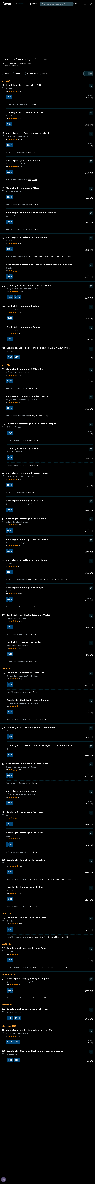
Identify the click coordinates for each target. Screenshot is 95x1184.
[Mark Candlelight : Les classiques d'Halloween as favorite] (91, 1010)
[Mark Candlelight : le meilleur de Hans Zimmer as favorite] (91, 238)
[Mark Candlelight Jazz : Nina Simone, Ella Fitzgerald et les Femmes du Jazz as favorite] (91, 746)
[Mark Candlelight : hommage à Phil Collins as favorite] (91, 86)
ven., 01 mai (33, 692)
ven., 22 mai (32, 152)
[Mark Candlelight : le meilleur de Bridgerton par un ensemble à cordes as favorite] (91, 265)
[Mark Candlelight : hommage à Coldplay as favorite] (91, 328)
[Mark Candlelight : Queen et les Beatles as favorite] (91, 161)
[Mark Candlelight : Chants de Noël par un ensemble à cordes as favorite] (91, 1052)
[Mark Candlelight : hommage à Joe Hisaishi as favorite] (91, 813)
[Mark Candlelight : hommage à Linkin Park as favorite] (91, 501)
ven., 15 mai (32, 783)
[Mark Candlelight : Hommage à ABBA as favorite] (91, 189)
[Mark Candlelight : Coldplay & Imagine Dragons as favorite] (91, 397)
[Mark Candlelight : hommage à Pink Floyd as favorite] (91, 588)
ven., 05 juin (32, 388)
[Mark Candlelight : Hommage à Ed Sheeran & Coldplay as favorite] (91, 213)
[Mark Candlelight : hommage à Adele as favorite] (91, 307)
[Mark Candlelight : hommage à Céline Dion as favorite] (91, 370)
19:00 (10, 297)
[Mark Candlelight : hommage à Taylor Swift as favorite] (91, 113)
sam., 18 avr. (33, 440)
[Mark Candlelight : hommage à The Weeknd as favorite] (91, 519)
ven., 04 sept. (44, 416)
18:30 (9, 97)
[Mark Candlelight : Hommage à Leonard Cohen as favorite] (91, 474)
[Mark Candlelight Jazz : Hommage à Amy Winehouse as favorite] (91, 728)
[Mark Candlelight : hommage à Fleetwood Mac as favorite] (91, 540)
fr (77, 4)
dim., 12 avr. (33, 852)
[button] (8, 73)
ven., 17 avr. (33, 634)
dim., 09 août (66, 257)
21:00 (9, 124)
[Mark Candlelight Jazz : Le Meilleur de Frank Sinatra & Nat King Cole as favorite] (91, 349)
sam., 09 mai (33, 205)
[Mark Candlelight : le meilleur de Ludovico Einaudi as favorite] (91, 286)
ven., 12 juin (32, 493)
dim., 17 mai (32, 257)
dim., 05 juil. (55, 257)
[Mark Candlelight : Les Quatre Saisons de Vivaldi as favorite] (91, 134)
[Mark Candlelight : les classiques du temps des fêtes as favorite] (91, 1031)
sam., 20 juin (44, 257)
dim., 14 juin (32, 104)
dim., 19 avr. (32, 580)
